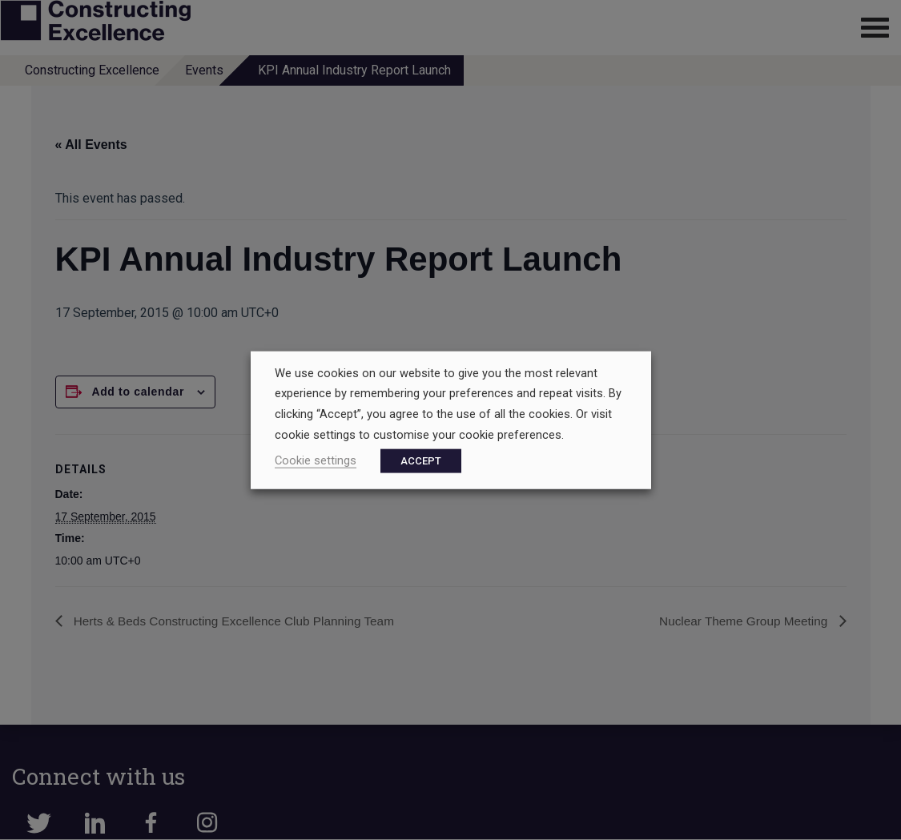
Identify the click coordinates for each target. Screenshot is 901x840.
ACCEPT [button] (420, 461)
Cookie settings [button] (315, 460)
